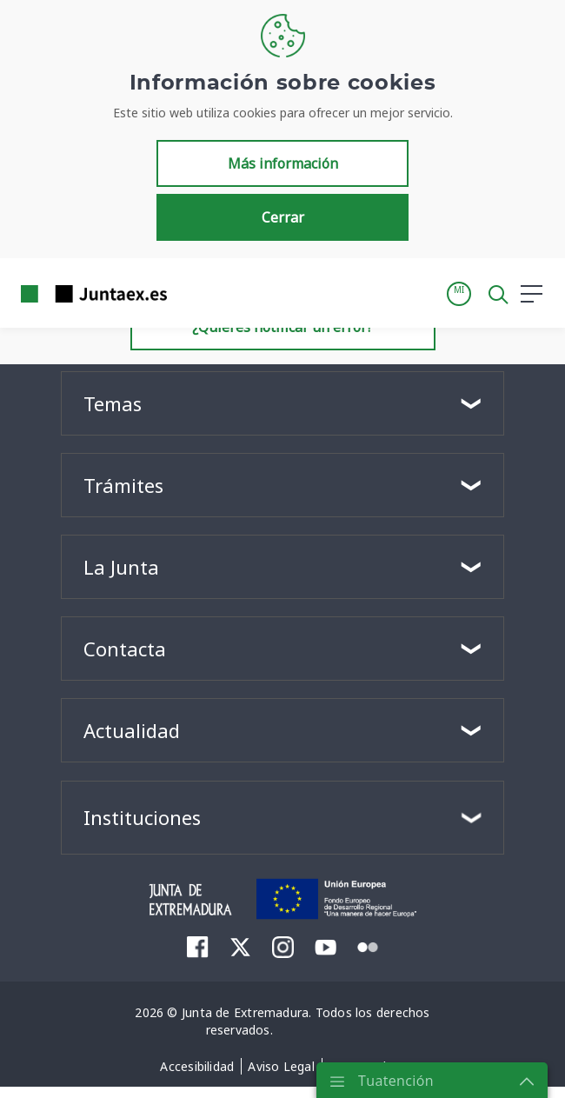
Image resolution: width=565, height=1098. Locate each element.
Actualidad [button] (131, 730)
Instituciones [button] (142, 817)
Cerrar (283, 217)
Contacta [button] (124, 649)
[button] (459, 294)
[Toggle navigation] (191, 293)
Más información (283, 163)
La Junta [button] (121, 567)
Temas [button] (112, 403)
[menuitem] (197, 947)
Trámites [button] (123, 485)
